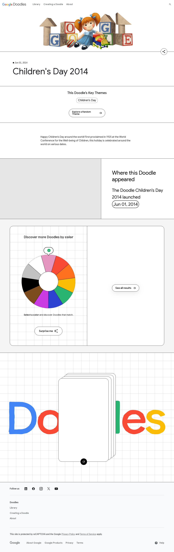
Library (36, 4)
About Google (34, 543)
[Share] (164, 51)
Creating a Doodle (53, 4)
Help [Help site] (159, 543)
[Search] (170, 4)
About (69, 4)
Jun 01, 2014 (125, 204)
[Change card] (83, 461)
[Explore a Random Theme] (87, 113)
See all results (125, 288)
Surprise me (48, 331)
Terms (80, 543)
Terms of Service (88, 534)
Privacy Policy (68, 534)
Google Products (53, 543)
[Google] (15, 543)
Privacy (69, 543)
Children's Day (87, 100)
